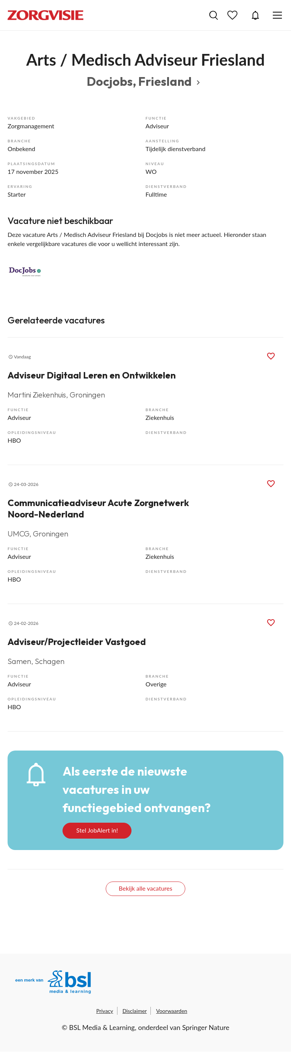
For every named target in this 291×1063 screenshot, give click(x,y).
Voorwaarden (171, 1011)
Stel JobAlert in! (97, 830)
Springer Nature (206, 1027)
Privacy (104, 1011)
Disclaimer (134, 1011)
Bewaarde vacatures (233, 15)
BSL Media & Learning (102, 1027)
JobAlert (255, 15)
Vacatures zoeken (213, 15)
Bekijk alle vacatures (145, 888)
